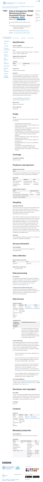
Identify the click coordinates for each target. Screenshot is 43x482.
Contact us (7, 479)
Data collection (6, 59)
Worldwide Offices (17, 474)
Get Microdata (21, 19)
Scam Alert (4, 480)
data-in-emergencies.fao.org (30, 382)
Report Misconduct (11, 480)
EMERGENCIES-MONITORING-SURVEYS (27, 6)
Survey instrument (6, 55)
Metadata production (6, 76)
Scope (5, 43)
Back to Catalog (6, 462)
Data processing (6, 63)
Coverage (6, 45)
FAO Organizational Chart (5, 475)
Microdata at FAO (22, 3)
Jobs (3, 479)
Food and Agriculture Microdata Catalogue (12, 6)
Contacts (6, 73)
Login (36, 1)
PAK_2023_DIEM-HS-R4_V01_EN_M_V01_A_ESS (10, 7)
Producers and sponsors (7, 49)
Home (3, 6)
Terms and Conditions (15, 479)
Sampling (6, 52)
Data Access (6, 65)
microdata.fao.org (24, 384)
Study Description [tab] (7, 38)
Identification (6, 41)
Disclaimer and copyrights (6, 70)
